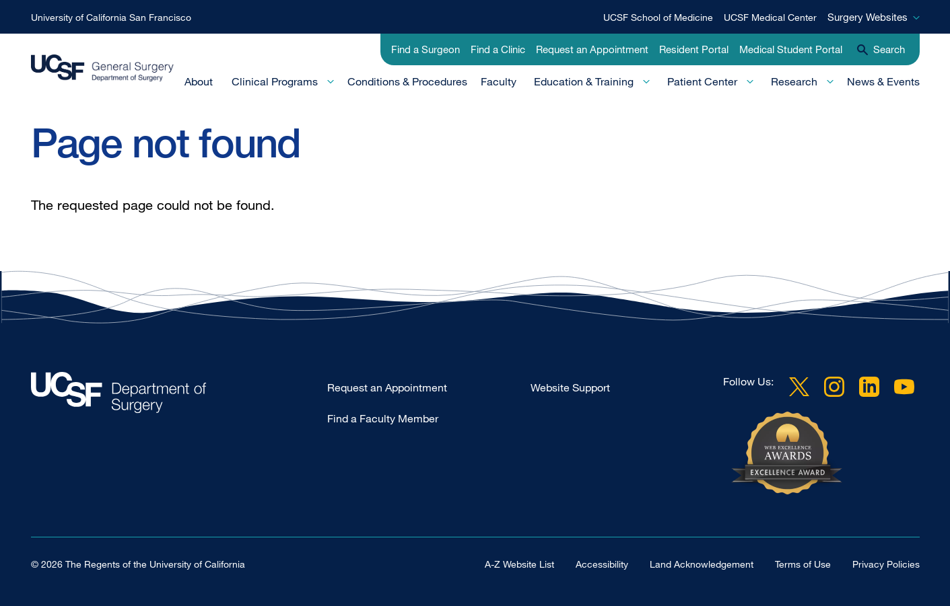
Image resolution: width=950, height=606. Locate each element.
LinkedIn (869, 387)
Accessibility (602, 564)
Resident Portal (693, 49)
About (198, 81)
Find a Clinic (498, 49)
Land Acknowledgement (701, 564)
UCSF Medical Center (770, 17)
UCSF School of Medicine (658, 17)
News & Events (883, 81)
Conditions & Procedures (407, 81)
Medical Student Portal (790, 49)
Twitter (799, 387)
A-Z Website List (519, 564)
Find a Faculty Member (382, 418)
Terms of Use (803, 564)
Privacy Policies (886, 564)
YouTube (904, 387)
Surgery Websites (867, 17)
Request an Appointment (592, 49)
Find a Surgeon (425, 49)
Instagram (834, 387)
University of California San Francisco (111, 17)
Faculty (498, 81)
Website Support (570, 387)
